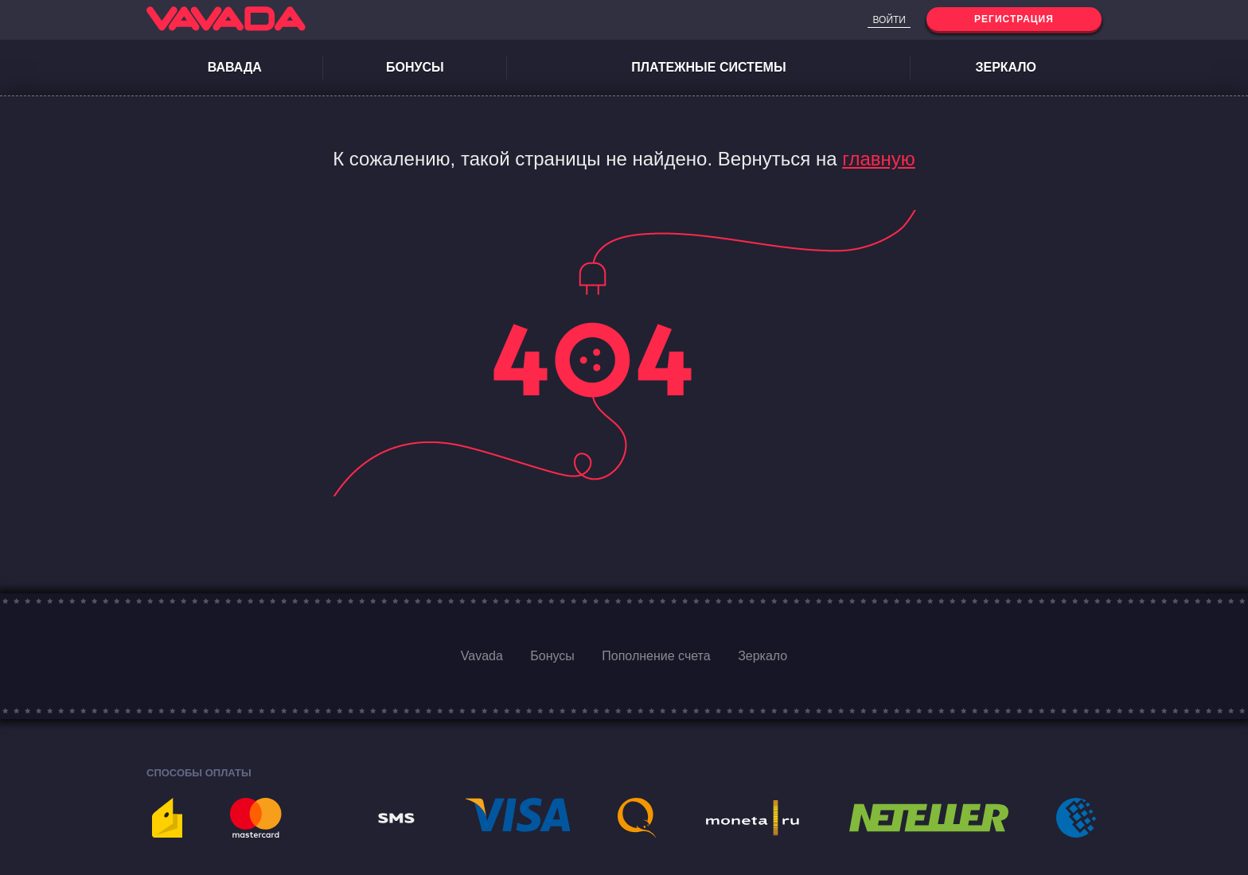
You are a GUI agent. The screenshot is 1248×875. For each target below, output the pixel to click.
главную (878, 158)
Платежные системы (708, 67)
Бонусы (415, 67)
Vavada (482, 656)
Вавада (235, 67)
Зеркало (1005, 67)
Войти (889, 19)
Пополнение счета (656, 656)
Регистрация (1014, 19)
